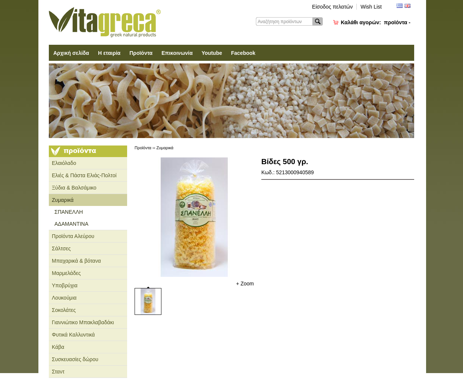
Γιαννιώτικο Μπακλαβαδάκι (83, 322)
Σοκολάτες (64, 310)
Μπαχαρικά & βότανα (76, 261)
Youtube (212, 53)
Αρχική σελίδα (71, 53)
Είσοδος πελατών (332, 7)
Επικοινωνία (177, 53)
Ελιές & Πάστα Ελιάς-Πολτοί (84, 175)
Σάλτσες (61, 248)
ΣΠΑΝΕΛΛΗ (68, 212)
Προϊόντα (140, 53)
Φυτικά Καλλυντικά (73, 335)
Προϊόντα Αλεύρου (73, 236)
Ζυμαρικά (62, 200)
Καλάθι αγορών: (375, 22)
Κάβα (58, 347)
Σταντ (58, 372)
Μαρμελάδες (66, 273)
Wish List (371, 7)
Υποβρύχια (65, 285)
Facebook (243, 53)
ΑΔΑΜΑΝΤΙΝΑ (71, 224)
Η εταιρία (109, 53)
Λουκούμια (64, 298)
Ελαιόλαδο (64, 163)
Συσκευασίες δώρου (75, 359)
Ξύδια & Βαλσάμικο (74, 188)
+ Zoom (245, 284)
